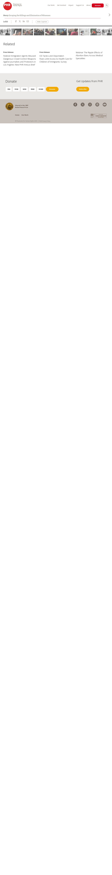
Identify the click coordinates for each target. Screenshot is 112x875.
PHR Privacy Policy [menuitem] (44, 144)
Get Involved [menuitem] (60, 5)
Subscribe (83, 112)
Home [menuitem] (17, 138)
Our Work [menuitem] (50, 5)
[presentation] (109, 16)
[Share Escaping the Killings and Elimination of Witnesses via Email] (27, 22)
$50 (9, 112)
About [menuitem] (88, 5)
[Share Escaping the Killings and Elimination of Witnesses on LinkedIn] (23, 22)
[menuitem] (75, 127)
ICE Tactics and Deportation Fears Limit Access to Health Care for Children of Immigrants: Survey (55, 82)
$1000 (45, 112)
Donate (98, 5)
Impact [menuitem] (70, 5)
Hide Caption (42, 23)
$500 (36, 112)
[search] (107, 5)
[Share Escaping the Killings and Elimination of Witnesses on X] (19, 22)
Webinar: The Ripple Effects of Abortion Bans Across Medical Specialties (89, 78)
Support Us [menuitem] (79, 5)
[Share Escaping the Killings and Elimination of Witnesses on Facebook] (16, 22)
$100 (18, 112)
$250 (27, 112)
